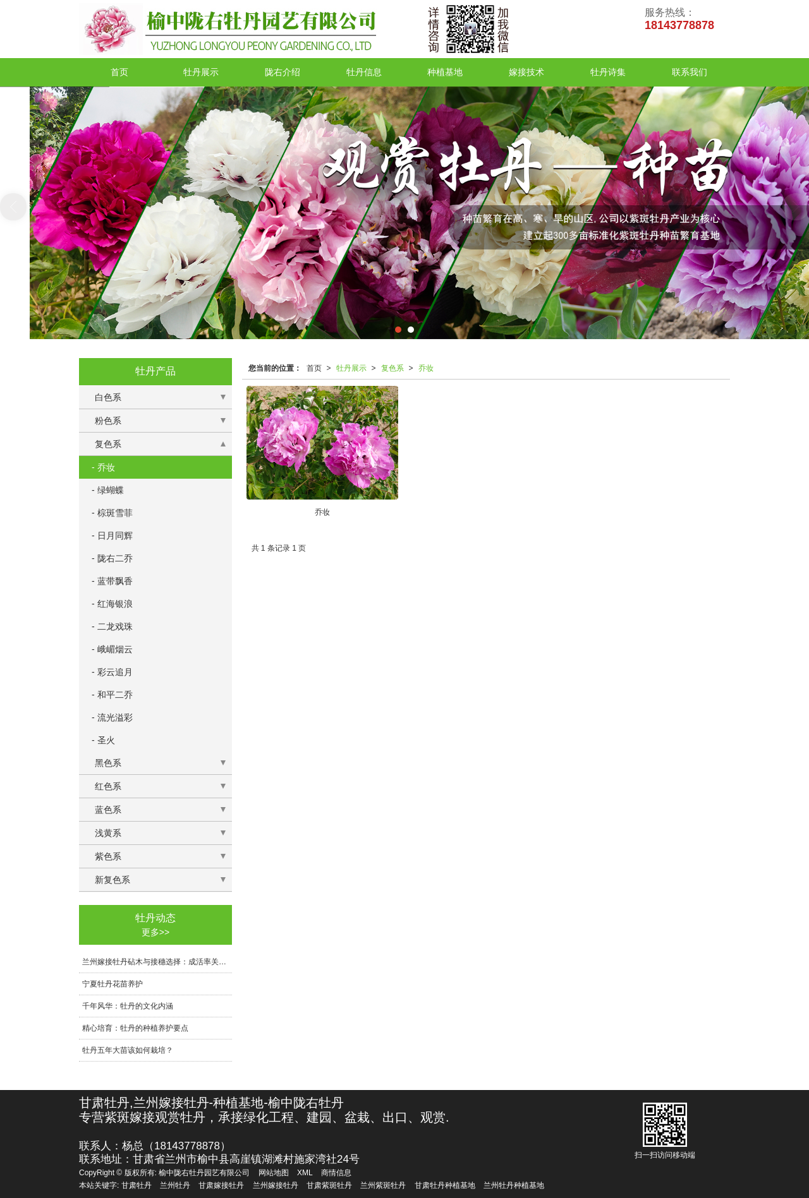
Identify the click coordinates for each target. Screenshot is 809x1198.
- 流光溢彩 (112, 717)
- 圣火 (103, 740)
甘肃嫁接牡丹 (221, 1185)
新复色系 (112, 880)
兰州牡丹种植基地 (514, 1185)
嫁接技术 (526, 72)
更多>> (155, 932)
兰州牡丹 (175, 1185)
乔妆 (426, 368)
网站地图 (274, 1172)
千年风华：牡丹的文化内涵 (127, 1006)
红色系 (108, 786)
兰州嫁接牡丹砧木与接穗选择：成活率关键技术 (157, 961)
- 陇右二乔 (112, 558)
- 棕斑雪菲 (112, 513)
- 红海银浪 (112, 604)
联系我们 (689, 72)
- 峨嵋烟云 (112, 649)
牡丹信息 (364, 72)
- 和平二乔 (112, 695)
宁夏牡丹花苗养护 (112, 983)
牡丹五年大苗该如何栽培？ (127, 1050)
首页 (119, 72)
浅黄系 (108, 833)
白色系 (108, 397)
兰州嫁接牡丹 (275, 1185)
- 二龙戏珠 (112, 626)
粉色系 (108, 421)
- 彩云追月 (112, 672)
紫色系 (108, 856)
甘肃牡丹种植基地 (445, 1185)
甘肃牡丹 (136, 1185)
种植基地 (445, 72)
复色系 (392, 368)
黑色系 (108, 763)
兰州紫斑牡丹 (383, 1185)
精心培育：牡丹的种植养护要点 (135, 1028)
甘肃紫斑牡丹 (329, 1185)
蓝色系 (108, 810)
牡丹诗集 (608, 72)
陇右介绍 (282, 72)
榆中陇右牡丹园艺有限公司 (204, 1172)
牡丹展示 (201, 72)
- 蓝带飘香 (112, 581)
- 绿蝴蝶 (108, 490)
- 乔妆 (103, 467)
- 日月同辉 (112, 535)
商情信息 (336, 1172)
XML (305, 1172)
